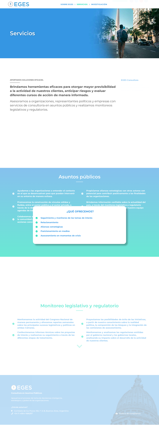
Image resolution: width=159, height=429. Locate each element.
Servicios (82, 4)
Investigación (99, 4)
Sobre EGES (67, 4)
